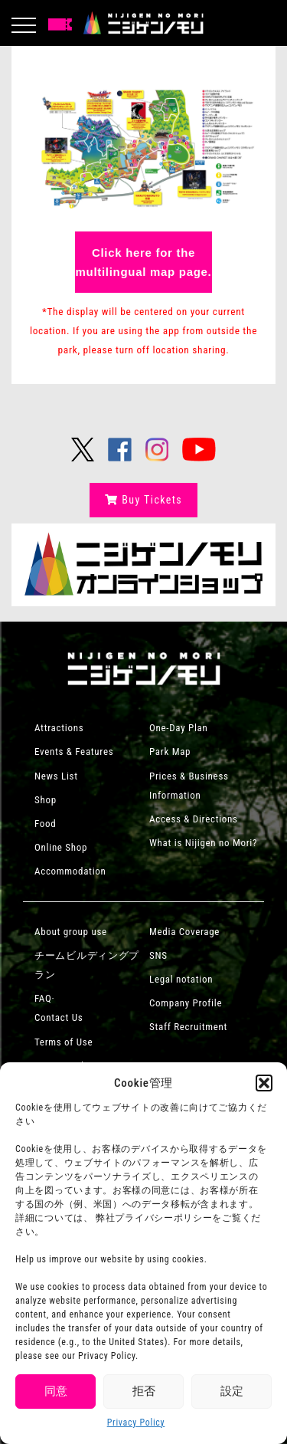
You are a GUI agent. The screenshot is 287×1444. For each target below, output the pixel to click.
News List (56, 776)
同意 (55, 1391)
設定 (231, 1391)
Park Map (170, 751)
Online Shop (60, 847)
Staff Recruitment (188, 1026)
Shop (45, 800)
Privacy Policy (136, 1422)
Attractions (58, 727)
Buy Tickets (143, 500)
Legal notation (181, 979)
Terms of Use (63, 1042)
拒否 (143, 1391)
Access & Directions (193, 819)
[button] (264, 1083)
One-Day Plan (178, 727)
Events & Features (73, 751)
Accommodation (70, 871)
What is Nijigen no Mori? (203, 842)
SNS (158, 955)
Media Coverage (184, 931)
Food (45, 823)
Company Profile (185, 1003)
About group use (70, 931)
